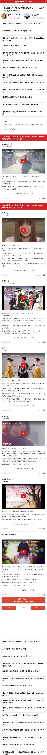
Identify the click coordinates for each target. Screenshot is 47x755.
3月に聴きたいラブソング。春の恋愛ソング (16, 31)
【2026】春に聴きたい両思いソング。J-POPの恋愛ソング (21, 23)
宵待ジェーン (40, 275)
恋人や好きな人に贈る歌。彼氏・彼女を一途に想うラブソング (23, 82)
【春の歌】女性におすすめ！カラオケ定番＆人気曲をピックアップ (23, 738)
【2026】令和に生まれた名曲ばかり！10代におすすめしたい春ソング (22, 76)
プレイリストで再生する (10, 129)
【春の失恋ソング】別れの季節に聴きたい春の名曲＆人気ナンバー (23, 113)
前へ (9, 608)
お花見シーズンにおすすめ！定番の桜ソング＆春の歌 (20, 104)
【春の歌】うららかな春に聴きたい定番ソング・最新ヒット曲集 (23, 61)
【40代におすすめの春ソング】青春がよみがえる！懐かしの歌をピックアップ (23, 54)
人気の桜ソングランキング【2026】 (14, 45)
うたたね (41, 198)
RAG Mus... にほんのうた (7, 5)
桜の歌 (16, 5)
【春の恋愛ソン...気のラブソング (27, 5)
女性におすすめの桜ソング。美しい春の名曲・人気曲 (20, 67)
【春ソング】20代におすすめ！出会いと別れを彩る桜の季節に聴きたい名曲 (23, 39)
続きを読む (23, 600)
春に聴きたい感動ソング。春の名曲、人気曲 (17, 97)
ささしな (41, 410)
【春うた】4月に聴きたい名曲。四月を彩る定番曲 (19, 744)
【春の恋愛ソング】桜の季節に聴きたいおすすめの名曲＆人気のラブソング (23, 125)
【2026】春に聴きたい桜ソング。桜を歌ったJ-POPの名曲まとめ (23, 91)
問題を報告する (6, 198)
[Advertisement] (23, 624)
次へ (37, 608)
